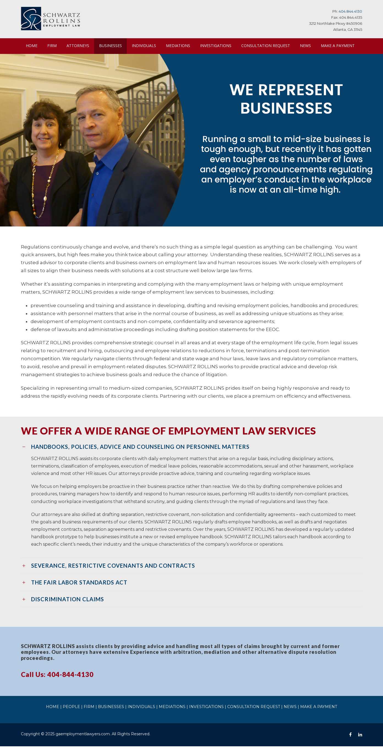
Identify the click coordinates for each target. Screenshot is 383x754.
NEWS (308, 45)
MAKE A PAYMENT (42, 61)
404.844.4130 (351, 11)
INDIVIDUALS (146, 45)
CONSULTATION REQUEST (268, 45)
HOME (31, 45)
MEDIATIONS (180, 45)
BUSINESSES (112, 45)
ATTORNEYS (78, 45)
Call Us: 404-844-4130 (57, 682)
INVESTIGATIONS (218, 45)
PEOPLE (82, 714)
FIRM (52, 45)
